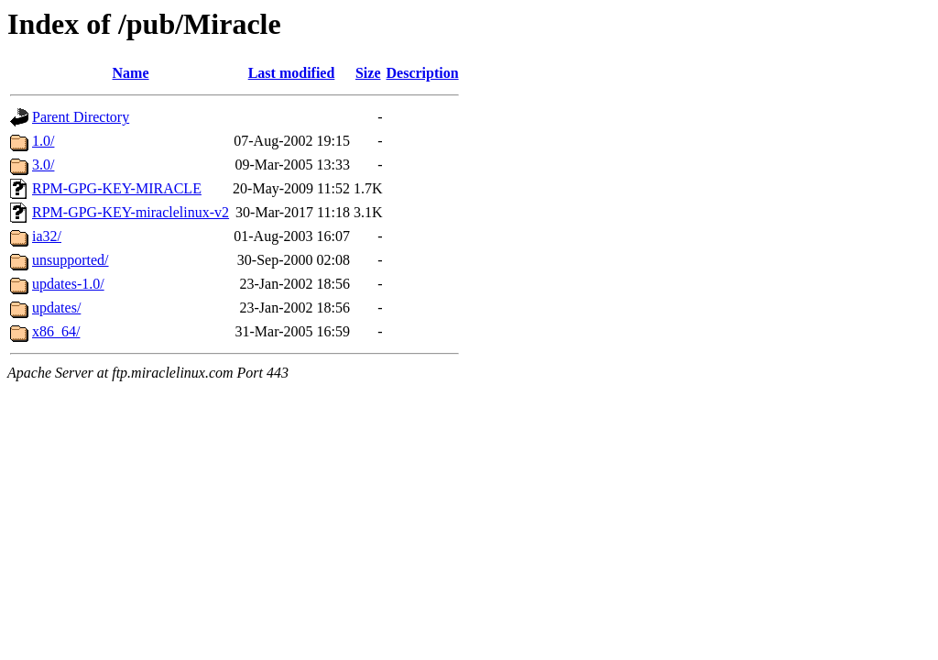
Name (131, 73)
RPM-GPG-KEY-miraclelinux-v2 (130, 212)
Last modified (291, 73)
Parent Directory (80, 117)
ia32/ (46, 236)
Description (423, 73)
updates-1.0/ (68, 284)
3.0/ (43, 164)
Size (368, 73)
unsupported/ (70, 260)
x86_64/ (56, 331)
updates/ (56, 307)
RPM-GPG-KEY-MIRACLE (117, 188)
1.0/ (43, 140)
